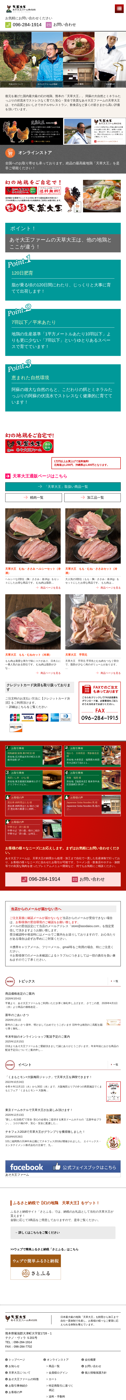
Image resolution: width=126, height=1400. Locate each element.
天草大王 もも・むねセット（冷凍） (28, 635)
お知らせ (14, 1348)
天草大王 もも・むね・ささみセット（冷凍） (91, 551)
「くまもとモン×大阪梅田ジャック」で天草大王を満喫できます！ (48, 1058)
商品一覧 (54, 1348)
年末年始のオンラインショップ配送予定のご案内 (37, 1018)
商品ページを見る (51, 568)
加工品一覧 (95, 478)
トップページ (17, 1341)
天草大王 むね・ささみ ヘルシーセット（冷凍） (33, 551)
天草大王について (19, 1354)
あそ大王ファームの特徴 (24, 1361)
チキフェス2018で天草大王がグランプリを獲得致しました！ (45, 1113)
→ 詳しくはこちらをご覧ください (37, 1214)
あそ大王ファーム (17, 1156)
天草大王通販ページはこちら (40, 457)
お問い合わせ (64, 24)
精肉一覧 (36, 478)
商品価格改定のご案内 (20, 975)
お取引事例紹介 (18, 1367)
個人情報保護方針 (96, 1354)
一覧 (115, 962)
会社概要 (90, 1341)
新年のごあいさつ (17, 996)
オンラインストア (58, 1341)
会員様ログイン (58, 1354)
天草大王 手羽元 (76, 635)
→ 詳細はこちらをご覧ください (26, 687)
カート (53, 1361)
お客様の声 (15, 1374)
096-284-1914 (27, 24)
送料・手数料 (57, 1378)
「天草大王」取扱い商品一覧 (66, 467)
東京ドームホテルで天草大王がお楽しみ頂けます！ (39, 1091)
